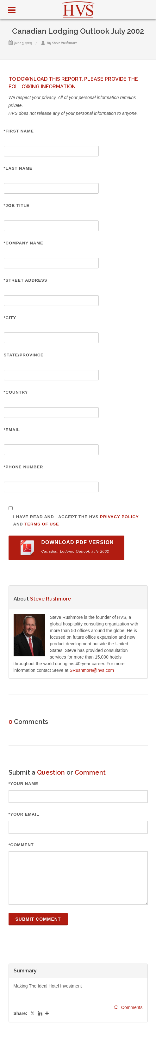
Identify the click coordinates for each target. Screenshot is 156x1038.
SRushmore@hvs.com (92, 670)
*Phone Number (23, 467)
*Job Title (17, 205)
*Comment (21, 844)
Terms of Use (41, 524)
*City (10, 317)
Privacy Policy (119, 516)
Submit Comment (38, 919)
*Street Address (25, 280)
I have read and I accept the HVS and (76, 520)
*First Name (19, 131)
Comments (128, 1007)
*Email (12, 429)
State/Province (24, 355)
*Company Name (23, 243)
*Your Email (24, 814)
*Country (16, 392)
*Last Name (18, 168)
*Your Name (24, 783)
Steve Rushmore (64, 43)
